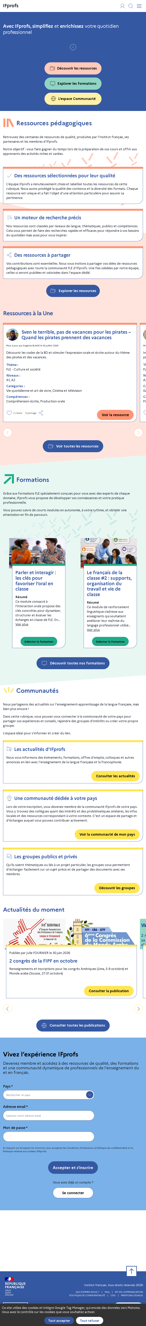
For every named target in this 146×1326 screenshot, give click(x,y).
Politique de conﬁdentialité (112, 1208)
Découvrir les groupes (117, 948)
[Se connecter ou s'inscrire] (122, 6)
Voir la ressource (115, 475)
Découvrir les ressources (73, 129)
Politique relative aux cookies (19, 1212)
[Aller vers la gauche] (7, 493)
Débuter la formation (39, 702)
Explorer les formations (73, 144)
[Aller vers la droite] (138, 493)
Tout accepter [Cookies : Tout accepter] (59, 1320)
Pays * (8, 1147)
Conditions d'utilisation (80, 1208)
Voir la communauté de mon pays (107, 895)
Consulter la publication (109, 1051)
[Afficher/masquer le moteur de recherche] (131, 6)
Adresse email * (15, 1167)
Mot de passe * (15, 1188)
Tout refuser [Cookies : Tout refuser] (89, 1320)
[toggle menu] (89, 1155)
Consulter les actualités (115, 836)
